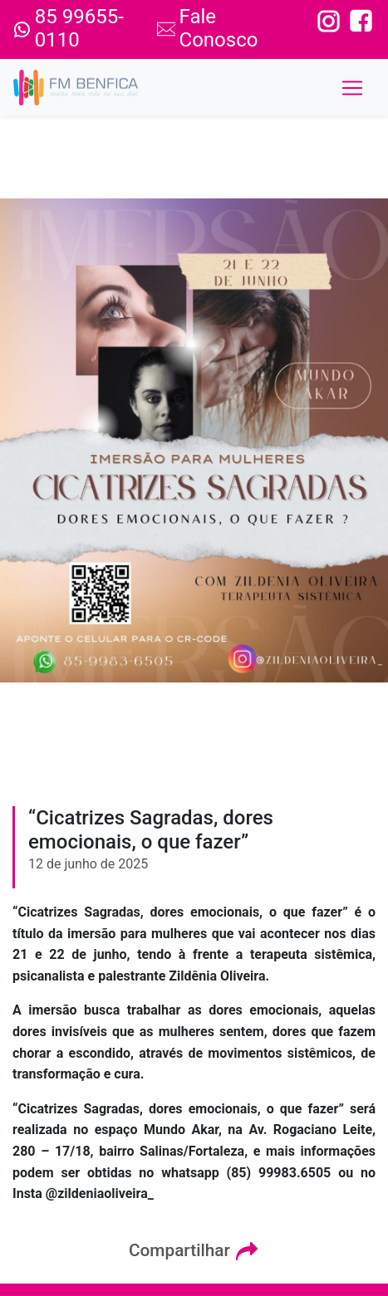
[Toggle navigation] (352, 88)
